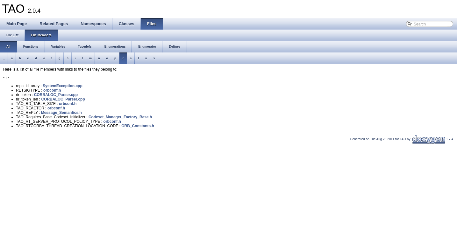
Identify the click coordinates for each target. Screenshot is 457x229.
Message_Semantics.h (61, 112)
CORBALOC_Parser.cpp (56, 95)
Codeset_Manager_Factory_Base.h (120, 117)
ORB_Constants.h (137, 126)
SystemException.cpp (62, 86)
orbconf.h (52, 90)
